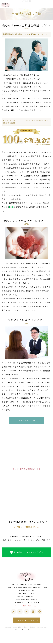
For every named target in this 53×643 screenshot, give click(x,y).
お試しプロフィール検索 (27, 620)
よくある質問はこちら (26, 420)
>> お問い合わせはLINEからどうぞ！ (26, 602)
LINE (11, 207)
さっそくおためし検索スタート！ (26, 468)
